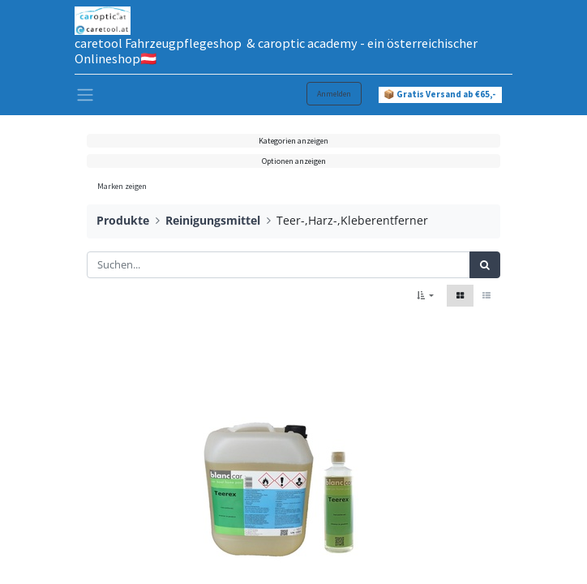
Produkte (122, 220)
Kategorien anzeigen (293, 140)
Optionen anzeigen (294, 161)
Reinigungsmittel (212, 220)
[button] (425, 296)
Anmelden (334, 93)
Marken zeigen (122, 186)
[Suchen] (484, 265)
